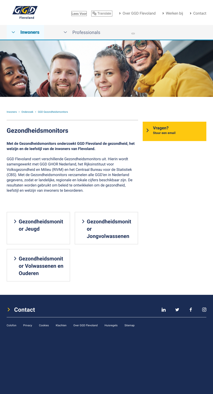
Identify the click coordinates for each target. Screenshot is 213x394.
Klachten (61, 325)
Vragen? (164, 130)
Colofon (11, 325)
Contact (199, 13)
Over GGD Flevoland (139, 13)
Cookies (44, 325)
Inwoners (25, 32)
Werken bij (174, 13)
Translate (102, 13)
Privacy (27, 325)
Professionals (81, 32)
